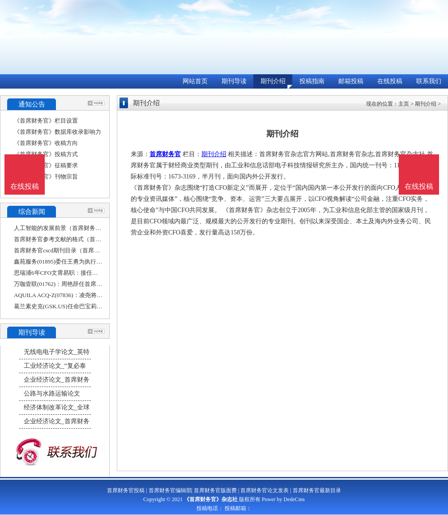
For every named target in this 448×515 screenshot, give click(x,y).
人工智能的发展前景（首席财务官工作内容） (72, 228)
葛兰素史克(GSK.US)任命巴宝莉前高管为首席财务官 (81, 306)
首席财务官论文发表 (264, 490)
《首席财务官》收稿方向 (46, 143)
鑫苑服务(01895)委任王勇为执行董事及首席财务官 (78, 261)
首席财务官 (165, 154)
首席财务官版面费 (215, 490)
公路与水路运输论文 (52, 393)
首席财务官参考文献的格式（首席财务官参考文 (75, 239)
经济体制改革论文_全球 (57, 407)
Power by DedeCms (283, 499)
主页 (403, 104)
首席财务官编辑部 (170, 490)
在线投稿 (389, 81)
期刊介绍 (273, 81)
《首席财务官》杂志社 (211, 499)
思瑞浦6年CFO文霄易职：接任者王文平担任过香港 (79, 272)
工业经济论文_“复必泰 (55, 365)
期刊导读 (234, 81)
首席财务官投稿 (126, 490)
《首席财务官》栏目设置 (46, 120)
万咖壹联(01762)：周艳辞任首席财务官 (64, 284)
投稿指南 (311, 81)
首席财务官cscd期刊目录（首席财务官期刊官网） (77, 250)
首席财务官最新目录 (317, 490)
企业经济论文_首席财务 (57, 379)
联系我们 (428, 81)
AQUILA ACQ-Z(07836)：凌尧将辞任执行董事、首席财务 (87, 295)
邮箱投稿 (350, 81)
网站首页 (195, 81)
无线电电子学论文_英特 (57, 352)
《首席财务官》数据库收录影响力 (57, 131)
